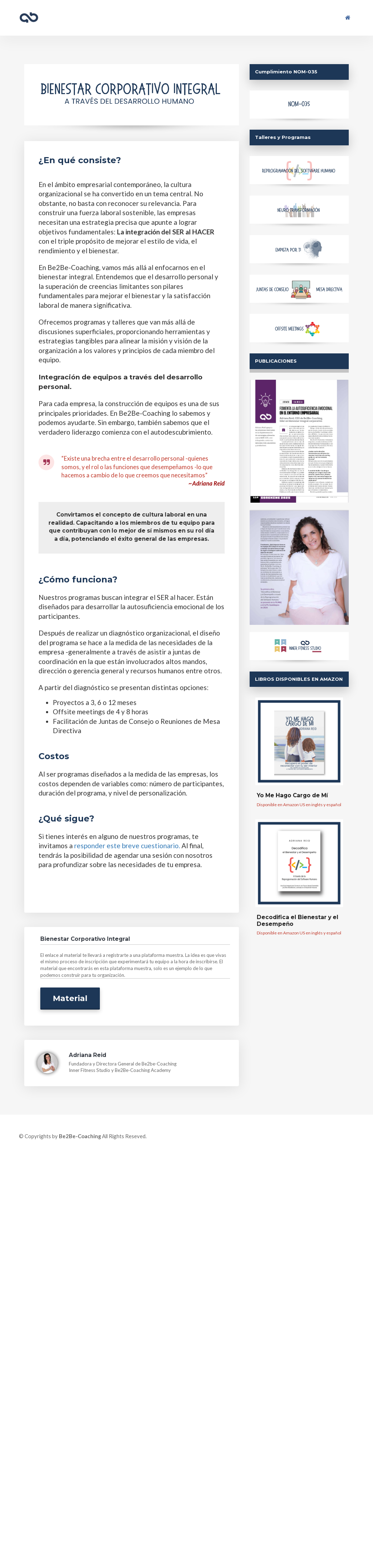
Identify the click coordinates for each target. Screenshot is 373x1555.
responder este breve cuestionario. (127, 845)
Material (70, 998)
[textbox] (132, 160)
